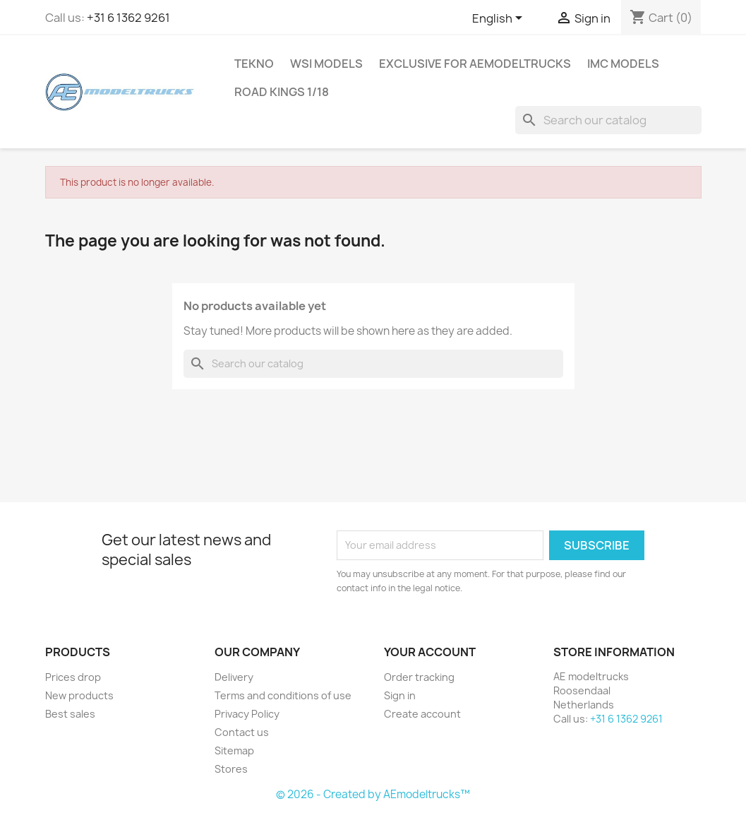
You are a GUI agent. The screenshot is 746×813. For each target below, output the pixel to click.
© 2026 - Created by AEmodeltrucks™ (373, 794)
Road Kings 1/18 (281, 92)
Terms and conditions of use (283, 695)
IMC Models (623, 63)
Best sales (70, 713)
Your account (430, 652)
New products (79, 695)
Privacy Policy (247, 713)
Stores (231, 769)
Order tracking (419, 677)
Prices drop (73, 677)
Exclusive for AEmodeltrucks (475, 63)
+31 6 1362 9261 (128, 17)
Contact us (242, 732)
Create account (422, 713)
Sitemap (234, 750)
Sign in (400, 695)
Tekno (254, 63)
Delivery (234, 677)
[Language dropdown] (499, 19)
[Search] (608, 120)
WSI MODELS (326, 63)
